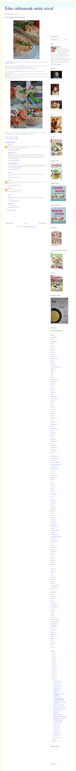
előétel (52, 392)
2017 (53, 668)
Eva (9, 180)
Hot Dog (52, 451)
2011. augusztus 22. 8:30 (13, 200)
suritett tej (53, 598)
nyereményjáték (54, 541)
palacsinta (53, 547)
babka (52, 345)
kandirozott (53, 475)
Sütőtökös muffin (56, 690)
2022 (53, 658)
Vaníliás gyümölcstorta (58, 721)
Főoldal (25, 223)
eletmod (52, 388)
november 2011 (56, 682)
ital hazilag (53, 466)
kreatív (52, 492)
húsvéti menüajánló (55, 462)
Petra (9, 172)
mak (52, 511)
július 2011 (55, 726)
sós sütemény (54, 587)
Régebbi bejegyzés (43, 223)
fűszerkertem (53, 424)
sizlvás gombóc (54, 585)
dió (51, 375)
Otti (30, 66)
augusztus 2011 (56, 688)
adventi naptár (54, 337)
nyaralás (52, 538)
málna (52, 515)
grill (51, 436)
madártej (52, 509)
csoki (52, 362)
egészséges (53, 381)
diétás (52, 369)
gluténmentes (54, 428)
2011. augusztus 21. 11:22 (14, 177)
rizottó (52, 575)
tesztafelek (53, 623)
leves (52, 504)
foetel (52, 407)
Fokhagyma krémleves (58, 720)
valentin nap (53, 634)
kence (13, 138)
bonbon (52, 354)
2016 (53, 670)
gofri (52, 430)
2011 (53, 679)
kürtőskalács (53, 494)
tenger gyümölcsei (55, 621)
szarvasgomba (54, 606)
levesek (52, 507)
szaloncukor (53, 604)
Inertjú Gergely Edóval (55, 464)
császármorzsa (54, 358)
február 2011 (56, 735)
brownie (52, 356)
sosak (52, 589)
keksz (52, 479)
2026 (53, 653)
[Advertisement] (61, 23)
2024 (53, 654)
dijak (52, 371)
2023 (53, 656)
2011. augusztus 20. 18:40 (14, 149)
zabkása (52, 643)
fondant (52, 409)
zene (52, 645)
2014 (53, 673)
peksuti (52, 553)
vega (52, 636)
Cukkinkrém (55, 692)
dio (51, 373)
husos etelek (53, 456)
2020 (53, 662)
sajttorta (52, 579)
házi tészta (53, 449)
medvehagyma (54, 526)
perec (52, 555)
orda (52, 543)
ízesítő (52, 471)
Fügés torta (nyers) (57, 714)
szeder (52, 609)
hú (51, 454)
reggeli (16, 138)
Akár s (52, 339)
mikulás (52, 532)
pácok (52, 545)
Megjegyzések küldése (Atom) (29, 226)
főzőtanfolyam (54, 417)
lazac (52, 496)
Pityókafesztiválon (20, 66)
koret (52, 488)
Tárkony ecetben (56, 723)
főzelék (52, 415)
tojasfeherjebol (54, 626)
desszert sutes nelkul (55, 366)
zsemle (52, 647)
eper (52, 394)
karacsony (53, 477)
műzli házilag (53, 534)
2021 (53, 660)
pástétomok (53, 551)
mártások (53, 524)
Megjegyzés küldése (11, 210)
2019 (53, 664)
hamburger (53, 445)
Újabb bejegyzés (9, 223)
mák (52, 513)
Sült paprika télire (57, 710)
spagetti (52, 594)
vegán (52, 638)
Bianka (9, 203)
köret (52, 490)
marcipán (53, 519)
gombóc (52, 434)
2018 (53, 666)
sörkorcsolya (53, 592)
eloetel (10, 138)
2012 (53, 677)
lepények (53, 502)
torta (52, 628)
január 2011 (56, 737)
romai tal (52, 577)
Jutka (9, 188)
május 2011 (56, 729)
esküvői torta (53, 398)
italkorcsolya (53, 468)
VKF (52, 640)
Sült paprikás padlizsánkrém (59, 706)
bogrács (52, 352)
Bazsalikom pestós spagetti (59, 708)
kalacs (52, 473)
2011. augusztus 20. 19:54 (14, 160)
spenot (52, 596)
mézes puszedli (54, 530)
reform (52, 568)
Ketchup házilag (56, 697)
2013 (53, 675)
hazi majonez (53, 447)
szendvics (53, 611)
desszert (52, 364)
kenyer (52, 485)
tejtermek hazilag (54, 619)
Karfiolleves (55, 712)
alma (52, 343)
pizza (52, 558)
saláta (52, 583)
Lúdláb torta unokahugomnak (59, 716)
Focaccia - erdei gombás (58, 704)
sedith (9, 144)
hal (51, 443)
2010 (53, 739)
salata (52, 581)
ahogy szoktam (18, 71)
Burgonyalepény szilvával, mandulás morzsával (58, 699)
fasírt (52, 405)
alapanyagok (53, 341)
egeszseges (53, 379)
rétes (52, 572)
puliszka (52, 564)
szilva (52, 613)
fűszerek (52, 422)
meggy (52, 528)
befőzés (52, 349)
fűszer (52, 420)
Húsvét (52, 460)
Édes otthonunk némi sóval (29, 8)
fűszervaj (53, 426)
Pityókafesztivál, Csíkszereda (59, 718)
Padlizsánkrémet (8, 62)
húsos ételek (53, 458)
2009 (53, 741)
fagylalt (52, 400)
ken (51, 481)
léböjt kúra (53, 500)
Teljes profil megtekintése (56, 64)
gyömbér (52, 439)
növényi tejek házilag (55, 536)
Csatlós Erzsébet (12, 163)
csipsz (52, 360)
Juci (9, 194)
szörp (52, 615)
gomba (52, 432)
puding (52, 562)
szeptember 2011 (57, 686)
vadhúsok (53, 632)
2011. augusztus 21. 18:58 (14, 185)
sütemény (53, 602)
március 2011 (56, 733)
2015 (53, 671)
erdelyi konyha (54, 396)
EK (51, 386)
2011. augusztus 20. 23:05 (14, 169)
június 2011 (56, 728)
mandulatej (53, 517)
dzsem (52, 377)
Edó (60, 46)
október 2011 (56, 684)
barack (52, 347)
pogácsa (52, 560)
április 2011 (56, 731)
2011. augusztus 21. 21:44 (14, 191)
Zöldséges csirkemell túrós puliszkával (59, 694)
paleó (52, 549)
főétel (52, 413)
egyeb (52, 383)
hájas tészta (53, 441)
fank (52, 403)
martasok (53, 521)
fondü (52, 411)
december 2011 (56, 681)
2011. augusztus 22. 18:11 (14, 207)
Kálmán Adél (11, 152)
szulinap (52, 617)
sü (51, 600)
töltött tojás (53, 630)
